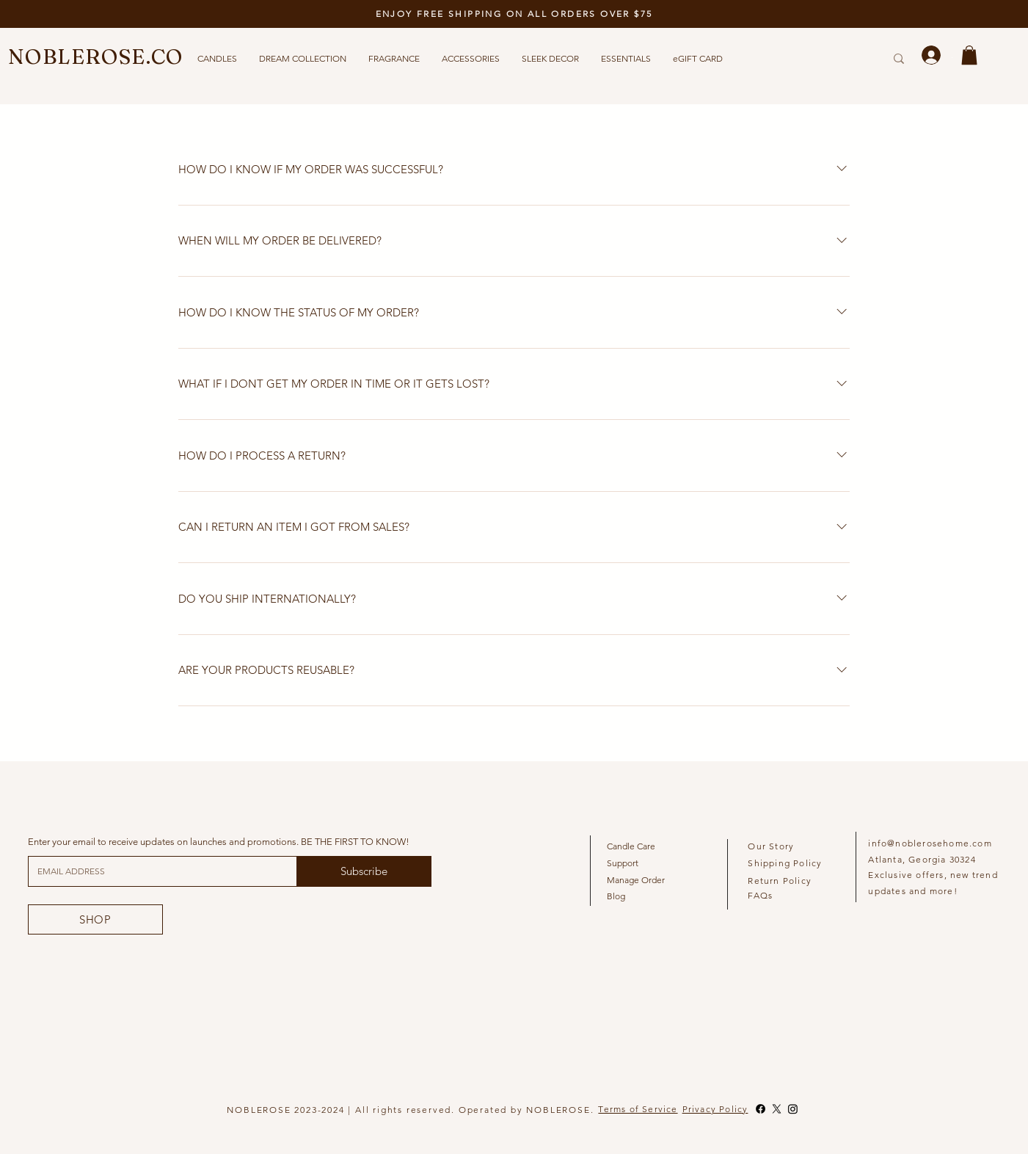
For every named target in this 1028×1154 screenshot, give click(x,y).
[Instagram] (793, 1109)
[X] (776, 1109)
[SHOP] (95, 919)
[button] (969, 55)
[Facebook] (760, 1109)
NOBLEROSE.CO (95, 56)
